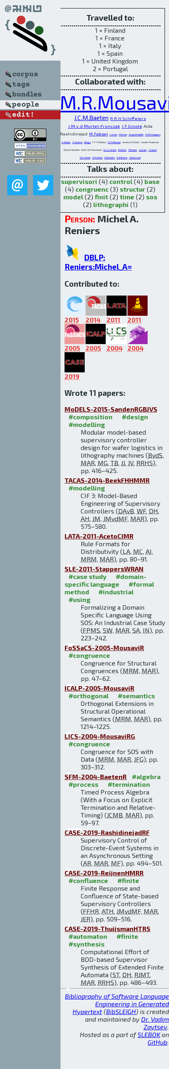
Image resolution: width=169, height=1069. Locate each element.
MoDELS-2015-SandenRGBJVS (111, 409)
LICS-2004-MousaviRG (100, 736)
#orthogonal (88, 695)
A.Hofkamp (122, 157)
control (120, 181)
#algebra (146, 776)
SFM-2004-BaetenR (96, 776)
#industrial (116, 592)
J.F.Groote (132, 126)
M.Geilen (122, 149)
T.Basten (132, 149)
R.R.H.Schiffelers (128, 118)
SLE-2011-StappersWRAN (104, 569)
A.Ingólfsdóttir (136, 134)
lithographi (111, 204)
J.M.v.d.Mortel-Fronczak (94, 126)
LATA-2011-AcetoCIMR (99, 536)
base (152, 181)
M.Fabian (98, 133)
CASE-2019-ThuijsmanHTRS (107, 928)
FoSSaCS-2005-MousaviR (104, 647)
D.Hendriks (109, 157)
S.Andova (77, 142)
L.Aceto (113, 134)
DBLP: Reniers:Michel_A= (98, 262)
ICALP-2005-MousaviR (99, 688)
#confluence (88, 880)
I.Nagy (87, 142)
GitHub (157, 1042)
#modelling (87, 424)
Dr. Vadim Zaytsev (155, 1023)
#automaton (88, 936)
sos (151, 197)
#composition (91, 416)
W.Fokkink (97, 157)
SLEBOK (149, 1034)
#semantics (136, 695)
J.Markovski (135, 157)
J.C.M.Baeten (91, 117)
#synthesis (86, 944)
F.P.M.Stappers (153, 134)
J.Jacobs (143, 149)
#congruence (89, 655)
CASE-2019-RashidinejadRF (107, 832)
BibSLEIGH (121, 1011)
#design (135, 416)
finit (101, 197)
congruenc (91, 189)
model (73, 197)
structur (132, 189)
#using (79, 599)
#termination (129, 784)
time (127, 197)
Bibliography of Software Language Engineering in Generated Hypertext (117, 1003)
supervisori (79, 181)
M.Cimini (123, 134)
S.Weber (66, 142)
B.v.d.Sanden (110, 149)
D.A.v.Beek (85, 157)
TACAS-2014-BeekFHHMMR (107, 480)
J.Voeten (152, 149)
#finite (128, 880)
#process (83, 784)
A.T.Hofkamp (114, 142)
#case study (87, 576)
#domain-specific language (105, 580)
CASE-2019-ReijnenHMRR (104, 873)
